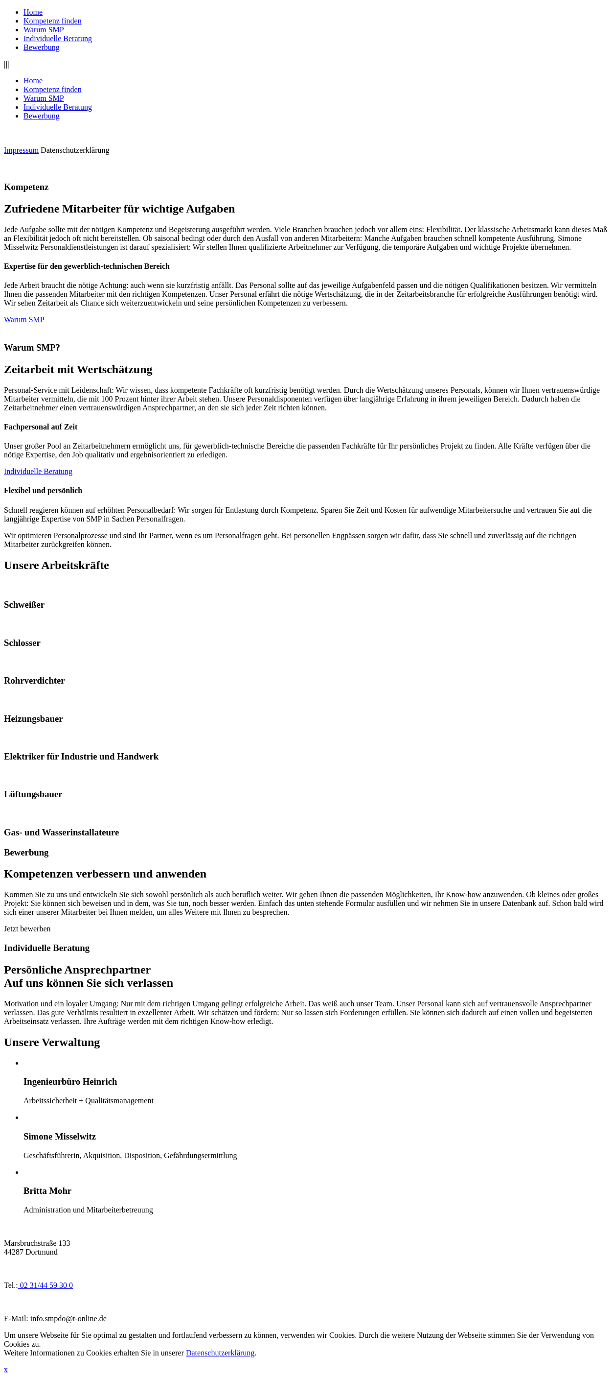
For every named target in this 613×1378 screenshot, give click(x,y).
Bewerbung (41, 47)
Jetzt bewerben (27, 929)
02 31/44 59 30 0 (45, 1285)
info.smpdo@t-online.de (68, 1318)
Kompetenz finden (52, 21)
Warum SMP (43, 29)
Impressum (21, 150)
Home (33, 12)
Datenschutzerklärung (75, 150)
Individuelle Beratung (57, 38)
